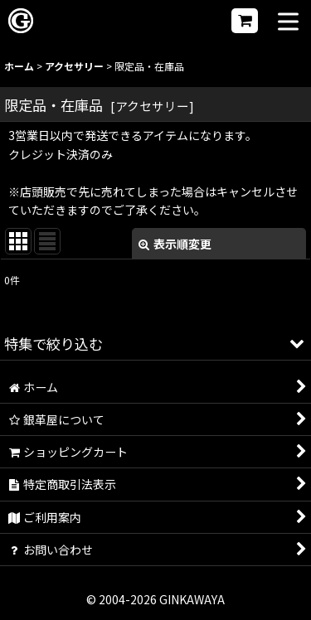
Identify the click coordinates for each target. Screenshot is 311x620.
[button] (288, 22)
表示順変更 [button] (174, 243)
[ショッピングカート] (244, 20)
